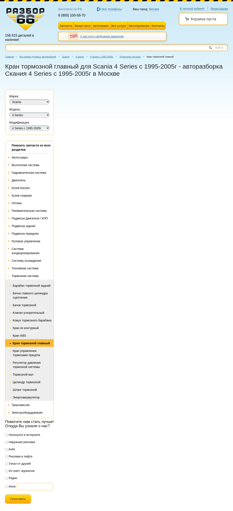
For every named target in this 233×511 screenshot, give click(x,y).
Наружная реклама (20, 442)
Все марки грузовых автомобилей (37, 56)
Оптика (17, 203)
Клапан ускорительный (28, 312)
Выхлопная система (25, 165)
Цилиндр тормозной (26, 382)
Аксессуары (20, 157)
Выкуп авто (82, 26)
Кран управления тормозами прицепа (26, 353)
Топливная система (25, 268)
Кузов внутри (21, 188)
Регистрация (219, 8)
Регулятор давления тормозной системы (27, 365)
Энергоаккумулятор (26, 397)
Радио (11, 478)
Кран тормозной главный (31, 343)
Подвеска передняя (25, 233)
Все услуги (118, 26)
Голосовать (18, 499)
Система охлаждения (26, 260)
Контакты (158, 26)
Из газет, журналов (20, 470)
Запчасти (66, 26)
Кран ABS (19, 335)
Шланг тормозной (25, 389)
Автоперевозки (139, 26)
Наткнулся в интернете (22, 435)
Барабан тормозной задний (31, 285)
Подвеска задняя (23, 226)
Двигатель (19, 180)
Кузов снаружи (22, 195)
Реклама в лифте (19, 456)
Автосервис (101, 26)
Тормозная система (130, 56)
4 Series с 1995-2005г (101, 56)
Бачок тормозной (24, 305)
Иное (10, 486)
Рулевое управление (26, 241)
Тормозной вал (23, 374)
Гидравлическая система (29, 172)
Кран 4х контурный (26, 328)
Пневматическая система (29, 210)
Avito (10, 449)
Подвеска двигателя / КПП (30, 218)
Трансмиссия (21, 405)
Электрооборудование (27, 412)
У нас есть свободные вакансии (102, 36)
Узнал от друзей (18, 463)
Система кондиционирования (25, 251)
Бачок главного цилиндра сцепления (30, 295)
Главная (9, 56)
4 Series (79, 56)
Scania (65, 56)
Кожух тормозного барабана (32, 320)
